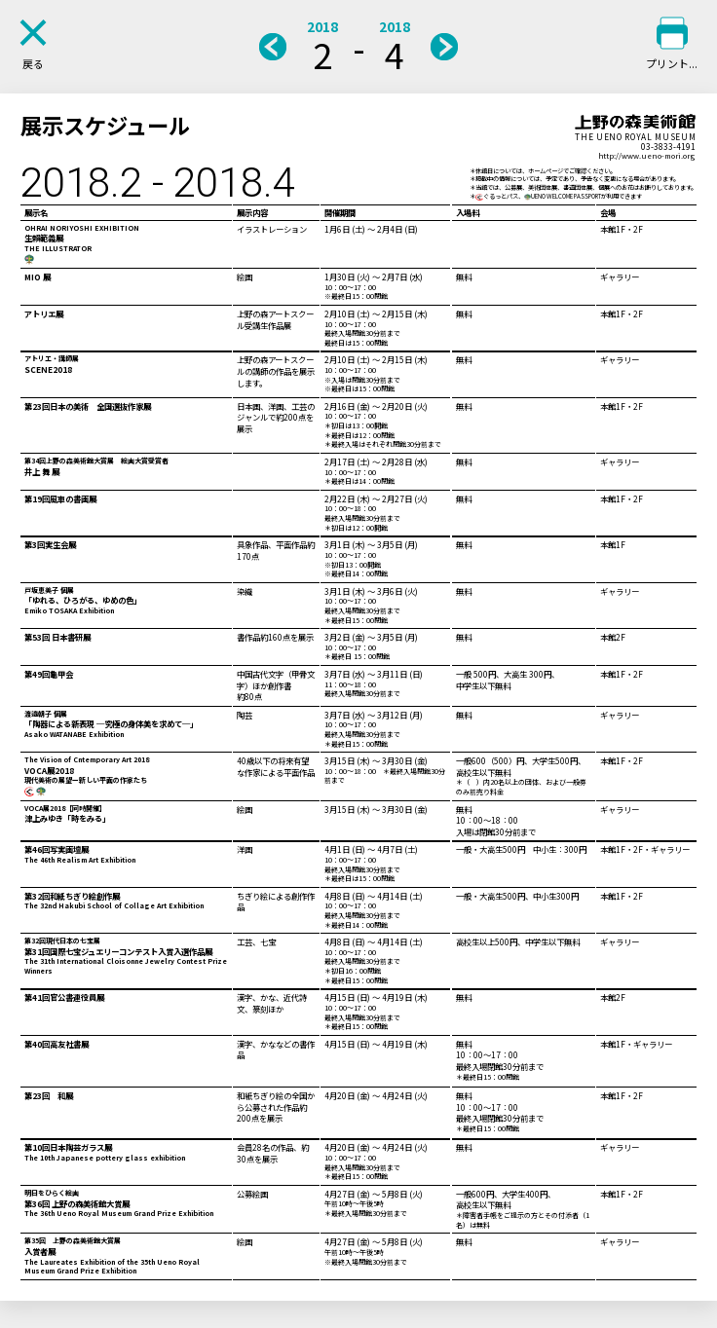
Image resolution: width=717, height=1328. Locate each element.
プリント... (672, 63)
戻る (33, 63)
